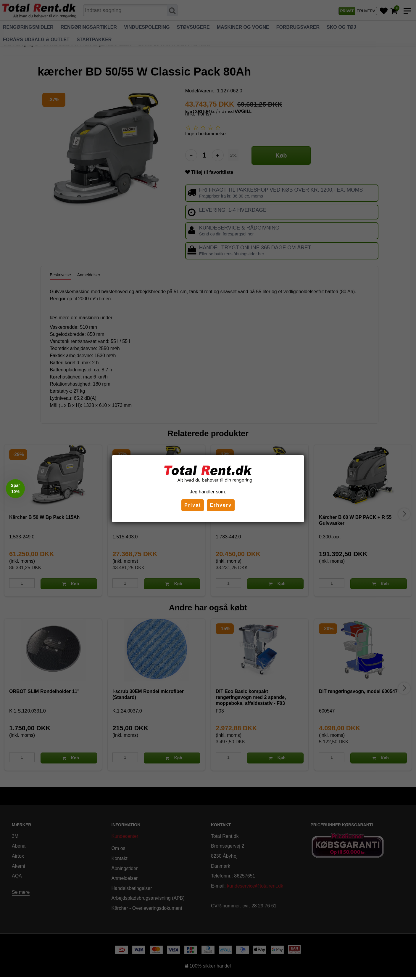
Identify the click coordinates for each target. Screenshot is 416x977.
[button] (15, 488)
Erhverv (221, 505)
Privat (192, 505)
